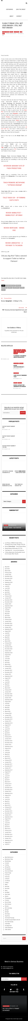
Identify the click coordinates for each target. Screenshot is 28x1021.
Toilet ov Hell (12, 1018)
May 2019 (7, 731)
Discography (8, 869)
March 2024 (7, 617)
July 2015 (7, 820)
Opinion (6, 896)
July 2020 (7, 703)
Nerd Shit (7, 886)
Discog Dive (7, 867)
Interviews (7, 876)
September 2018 (8, 746)
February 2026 (8, 572)
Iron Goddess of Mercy (11, 33)
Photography (8, 898)
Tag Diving (7, 915)
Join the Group (20, 9)
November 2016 (8, 789)
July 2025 (7, 586)
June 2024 (7, 611)
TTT (15, 149)
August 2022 (8, 654)
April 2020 (7, 709)
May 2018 (7, 754)
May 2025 (7, 590)
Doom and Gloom (9, 871)
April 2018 (7, 756)
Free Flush (7, 874)
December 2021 (8, 670)
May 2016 (7, 801)
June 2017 (7, 775)
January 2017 (8, 785)
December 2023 (8, 623)
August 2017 (8, 772)
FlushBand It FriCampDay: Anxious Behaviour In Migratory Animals (20, 357)
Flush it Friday (5, 31)
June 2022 (7, 658)
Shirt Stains (7, 913)
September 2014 (8, 840)
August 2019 (8, 725)
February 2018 (8, 760)
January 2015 (8, 832)
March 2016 (7, 805)
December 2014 (8, 834)
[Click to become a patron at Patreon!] (14, 269)
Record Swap (8, 902)
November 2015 (8, 813)
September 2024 (8, 605)
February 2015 (8, 830)
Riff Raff (7, 910)
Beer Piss (18, 285)
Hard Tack (4, 287)
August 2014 (8, 842)
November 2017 (8, 766)
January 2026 (8, 574)
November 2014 (8, 836)
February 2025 (8, 596)
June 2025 (7, 588)
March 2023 (7, 641)
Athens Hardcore (10, 285)
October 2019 (8, 721)
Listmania (7, 878)
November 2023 (8, 625)
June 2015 (7, 822)
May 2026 (7, 566)
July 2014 (7, 844)
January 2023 (8, 645)
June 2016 (7, 799)
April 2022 (7, 662)
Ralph (10, 287)
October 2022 (8, 650)
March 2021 (7, 688)
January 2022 (8, 668)
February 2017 (8, 783)
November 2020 (8, 695)
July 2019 (7, 727)
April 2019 (7, 733)
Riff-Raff (7, 912)
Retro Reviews (8, 904)
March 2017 (7, 781)
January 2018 (8, 762)
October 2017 (8, 768)
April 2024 (7, 615)
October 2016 (8, 791)
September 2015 (8, 817)
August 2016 (8, 795)
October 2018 (8, 744)
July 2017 (7, 774)
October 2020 (8, 697)
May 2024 (7, 613)
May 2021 (7, 684)
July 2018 (7, 750)
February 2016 (8, 807)
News (6, 890)
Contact (19, 16)
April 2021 (7, 686)
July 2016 (7, 797)
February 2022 (8, 666)
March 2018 (7, 758)
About (11, 16)
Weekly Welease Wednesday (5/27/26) (13, 548)
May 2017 (7, 777)
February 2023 (8, 643)
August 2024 (8, 607)
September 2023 (8, 629)
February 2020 (8, 713)
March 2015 (7, 828)
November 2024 (8, 602)
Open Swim (22, 352)
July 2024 (7, 609)
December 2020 (8, 693)
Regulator (15, 113)
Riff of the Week (8, 908)
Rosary (8, 117)
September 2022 (8, 652)
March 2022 (7, 664)
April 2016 (7, 803)
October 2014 (8, 838)
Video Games (8, 929)
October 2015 (8, 815)
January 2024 (8, 621)
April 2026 (7, 568)
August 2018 (8, 748)
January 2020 (8, 715)
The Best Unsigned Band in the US (12, 919)
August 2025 (8, 584)
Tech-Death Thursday (9, 917)
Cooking (7, 865)
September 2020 (8, 699)
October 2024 (8, 604)
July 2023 (7, 633)
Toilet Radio (7, 923)
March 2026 (7, 570)
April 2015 (7, 826)
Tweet (2, 280)
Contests (7, 863)
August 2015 (8, 819)
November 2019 (8, 719)
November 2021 (8, 672)
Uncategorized (8, 925)
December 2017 (8, 764)
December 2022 (8, 646)
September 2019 (8, 723)
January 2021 (8, 691)
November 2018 (8, 742)
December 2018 (8, 740)
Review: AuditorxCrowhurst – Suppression (19, 367)
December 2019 (8, 717)
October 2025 (8, 580)
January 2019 (8, 738)
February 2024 (8, 619)
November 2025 (8, 578)
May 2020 (7, 707)
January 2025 (8, 598)
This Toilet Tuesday (9, 921)
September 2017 (8, 770)
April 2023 (7, 639)
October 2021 (8, 674)
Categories (9, 9)
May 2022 (7, 660)
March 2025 (7, 594)
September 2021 (8, 676)
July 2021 (7, 680)
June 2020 (7, 705)
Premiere (7, 900)
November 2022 (8, 648)
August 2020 (8, 701)
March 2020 (7, 711)
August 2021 (8, 678)
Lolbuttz (7, 882)
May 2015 (7, 824)
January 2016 (8, 809)
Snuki (3, 289)
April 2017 (7, 779)
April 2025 (7, 592)
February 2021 (8, 690)
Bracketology (8, 861)
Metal (11, 31)
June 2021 (7, 682)
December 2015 (8, 811)
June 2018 (7, 752)
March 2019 (7, 734)
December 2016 (8, 787)
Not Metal (16, 31)
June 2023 (7, 635)
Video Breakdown (9, 927)
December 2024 (8, 600)
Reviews (15, 353)
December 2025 (8, 576)
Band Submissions (9, 857)
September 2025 (8, 582)
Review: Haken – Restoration (12, 528)
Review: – (12, 301)
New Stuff (23, 351)
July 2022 (7, 656)
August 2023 (8, 631)
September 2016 (8, 793)
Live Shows (7, 880)
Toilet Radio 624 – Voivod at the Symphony (19, 486)
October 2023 (8, 627)
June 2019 (7, 729)
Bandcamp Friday (17, 349)
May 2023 (7, 637)
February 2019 (8, 736)
